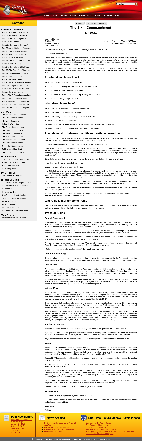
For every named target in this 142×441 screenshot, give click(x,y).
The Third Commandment (12, 136)
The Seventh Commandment (14, 115)
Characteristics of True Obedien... (16, 186)
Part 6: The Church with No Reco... (16, 89)
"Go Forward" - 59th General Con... (16, 159)
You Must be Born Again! (12, 175)
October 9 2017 (17, 426)
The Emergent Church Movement (99, 425)
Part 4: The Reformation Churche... (16, 95)
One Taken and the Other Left (14, 195)
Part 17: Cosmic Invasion (12, 57)
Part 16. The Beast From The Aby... (16, 61)
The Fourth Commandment (13, 152)
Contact (118, 15)
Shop (55, 15)
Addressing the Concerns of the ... (16, 211)
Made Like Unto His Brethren (14, 218)
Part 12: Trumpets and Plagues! (15, 73)
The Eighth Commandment (13, 127)
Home (46, 15)
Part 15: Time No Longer (12, 64)
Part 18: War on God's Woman (14, 54)
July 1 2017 (16, 430)
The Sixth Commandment (96, 23)
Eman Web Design (104, 439)
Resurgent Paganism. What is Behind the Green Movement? (110, 431)
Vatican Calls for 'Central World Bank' (101, 429)
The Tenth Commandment (12, 133)
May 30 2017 (16, 432)
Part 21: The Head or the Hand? (15, 45)
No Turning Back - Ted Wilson (56, 427)
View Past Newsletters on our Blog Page (21, 421)
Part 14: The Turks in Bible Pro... (15, 67)
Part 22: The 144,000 (10, 42)
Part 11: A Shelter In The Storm (15, 32)
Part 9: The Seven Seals (12, 79)
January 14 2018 (18, 424)
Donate (97, 15)
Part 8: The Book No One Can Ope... (17, 82)
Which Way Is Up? (9, 201)
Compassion (7, 189)
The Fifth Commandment (12, 118)
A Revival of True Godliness (13, 162)
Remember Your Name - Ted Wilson (59, 429)
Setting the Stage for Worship (14, 198)
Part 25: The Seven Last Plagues (15, 108)
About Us (108, 15)
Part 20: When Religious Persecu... (16, 48)
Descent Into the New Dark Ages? (99, 434)
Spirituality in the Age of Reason (99, 423)
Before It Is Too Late (10, 208)
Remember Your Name (11, 165)
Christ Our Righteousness (12, 146)
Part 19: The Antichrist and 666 (14, 51)
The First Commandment (12, 143)
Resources (85, 15)
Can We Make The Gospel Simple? (16, 182)
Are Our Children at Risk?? (97, 427)
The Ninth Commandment (12, 130)
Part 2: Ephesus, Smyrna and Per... (16, 101)
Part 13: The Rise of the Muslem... (16, 70)
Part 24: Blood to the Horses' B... (15, 35)
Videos (64, 15)
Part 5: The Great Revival (12, 92)
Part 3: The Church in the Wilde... (15, 98)
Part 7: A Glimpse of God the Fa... (16, 86)
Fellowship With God (10, 124)
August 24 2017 (17, 428)
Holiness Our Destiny (10, 192)
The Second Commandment (13, 140)
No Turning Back (9, 169)
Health (73, 15)
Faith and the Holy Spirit (12, 149)
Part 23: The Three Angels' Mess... (16, 39)
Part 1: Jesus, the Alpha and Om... (16, 104)
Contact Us (66, 439)
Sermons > (80, 23)
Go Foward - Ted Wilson (54, 431)
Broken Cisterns (8, 204)
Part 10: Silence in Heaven (13, 76)
